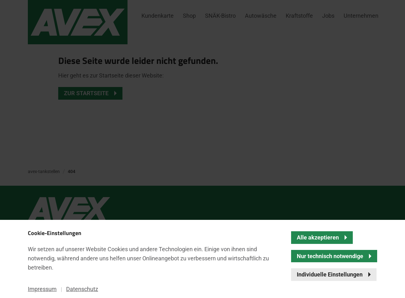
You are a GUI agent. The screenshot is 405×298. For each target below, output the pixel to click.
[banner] (202, 149)
